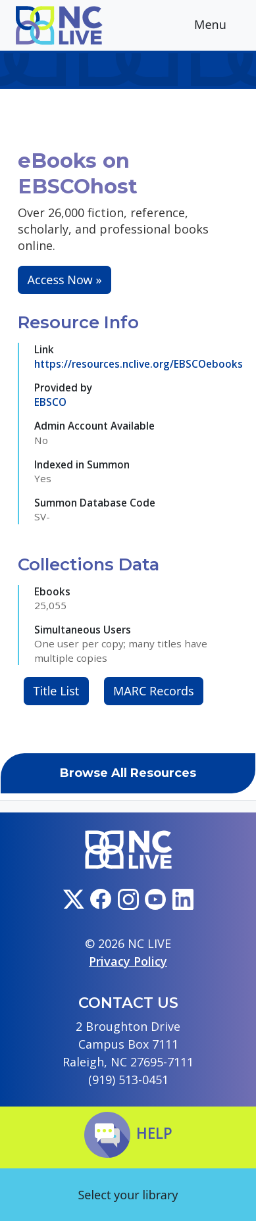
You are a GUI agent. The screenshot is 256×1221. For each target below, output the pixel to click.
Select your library (128, 1195)
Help (128, 1133)
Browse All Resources (128, 773)
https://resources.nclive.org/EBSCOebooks (138, 363)
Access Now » (65, 279)
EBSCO (50, 402)
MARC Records (153, 691)
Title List (57, 691)
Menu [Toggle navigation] (220, 26)
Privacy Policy (128, 961)
